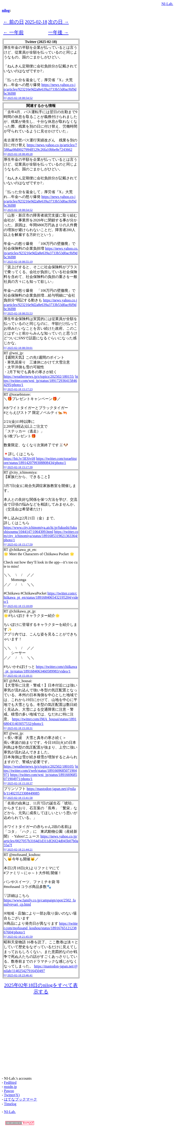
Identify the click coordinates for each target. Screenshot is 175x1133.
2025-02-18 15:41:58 (20, 797)
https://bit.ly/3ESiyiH (19, 459)
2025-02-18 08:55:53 (20, 313)
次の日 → (58, 21)
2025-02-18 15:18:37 (20, 783)
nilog (6, 10)
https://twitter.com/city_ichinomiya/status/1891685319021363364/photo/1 (41, 536)
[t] (5, 98)
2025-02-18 (36, 21)
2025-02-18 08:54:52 (20, 98)
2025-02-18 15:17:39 (20, 467)
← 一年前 (13, 32)
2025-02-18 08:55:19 (20, 261)
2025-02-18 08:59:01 (20, 347)
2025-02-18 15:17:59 (20, 544)
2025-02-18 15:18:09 (20, 606)
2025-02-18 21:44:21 (20, 849)
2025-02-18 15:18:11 (20, 675)
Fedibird (10, 1082)
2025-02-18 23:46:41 (20, 975)
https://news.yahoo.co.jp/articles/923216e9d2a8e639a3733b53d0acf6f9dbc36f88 (40, 89)
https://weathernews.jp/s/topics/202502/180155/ (39, 376)
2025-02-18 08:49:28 (20, 154)
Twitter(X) (12, 1095)
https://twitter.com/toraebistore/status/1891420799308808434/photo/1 (40, 461)
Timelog (10, 1104)
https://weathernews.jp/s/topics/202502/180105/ (39, 766)
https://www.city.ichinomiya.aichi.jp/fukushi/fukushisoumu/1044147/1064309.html (40, 530)
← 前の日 (13, 21)
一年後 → (58, 32)
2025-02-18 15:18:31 (20, 728)
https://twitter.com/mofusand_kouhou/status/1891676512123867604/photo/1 (41, 927)
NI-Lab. (167, 4)
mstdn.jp (10, 1087)
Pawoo (9, 1091)
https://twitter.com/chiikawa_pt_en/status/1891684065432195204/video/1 (41, 597)
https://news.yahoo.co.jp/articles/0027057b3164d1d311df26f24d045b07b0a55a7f (41, 840)
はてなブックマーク (20, 1099)
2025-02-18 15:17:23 (20, 389)
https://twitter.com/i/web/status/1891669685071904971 (41, 770)
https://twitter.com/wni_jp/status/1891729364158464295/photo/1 (41, 381)
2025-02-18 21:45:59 (20, 936)
